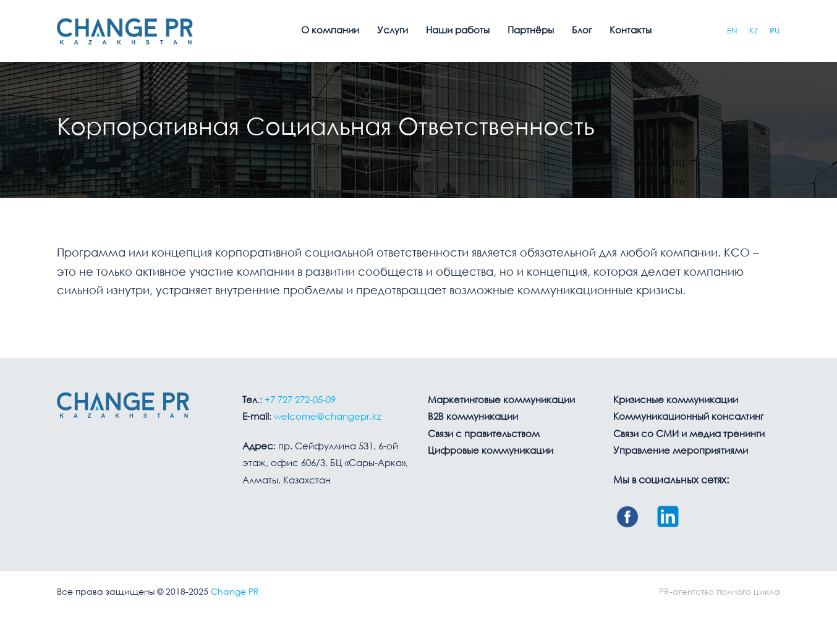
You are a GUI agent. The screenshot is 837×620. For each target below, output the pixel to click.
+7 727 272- (300, 400)
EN (732, 31)
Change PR (235, 592)
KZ (753, 31)
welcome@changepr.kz (327, 417)
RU (775, 31)
